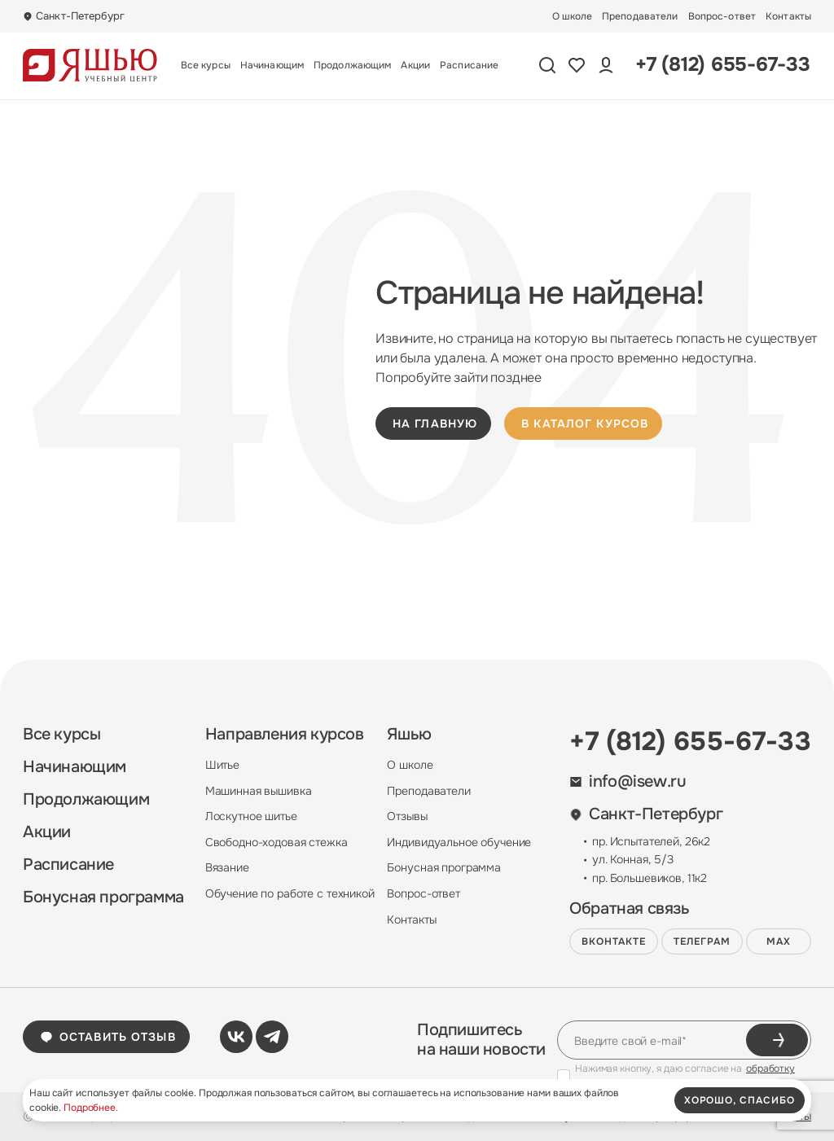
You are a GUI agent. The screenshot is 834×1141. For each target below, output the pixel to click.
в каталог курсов (584, 423)
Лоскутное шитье (251, 816)
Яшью (409, 734)
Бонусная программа (103, 897)
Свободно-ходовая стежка (276, 842)
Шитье (222, 764)
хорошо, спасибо (739, 1100)
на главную (435, 423)
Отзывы (407, 816)
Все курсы (205, 65)
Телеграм (702, 941)
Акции (415, 65)
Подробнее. (91, 1107)
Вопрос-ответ (722, 16)
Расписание (469, 65)
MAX (778, 941)
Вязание (227, 867)
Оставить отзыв (108, 1036)
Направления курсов (284, 734)
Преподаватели (640, 16)
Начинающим (272, 65)
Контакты (788, 16)
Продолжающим (352, 65)
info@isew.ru (627, 782)
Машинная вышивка (258, 790)
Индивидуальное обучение (459, 842)
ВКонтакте (614, 941)
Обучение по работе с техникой (290, 893)
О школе (572, 16)
